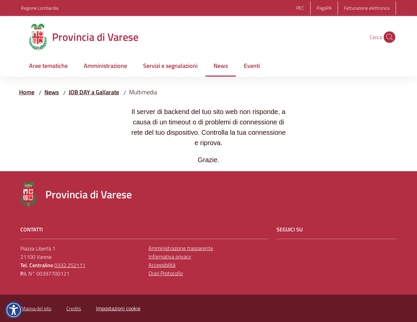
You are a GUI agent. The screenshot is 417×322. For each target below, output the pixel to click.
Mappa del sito (36, 308)
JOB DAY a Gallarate (94, 92)
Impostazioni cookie (118, 308)
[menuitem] (48, 66)
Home (26, 92)
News (51, 92)
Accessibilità (161, 265)
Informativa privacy (169, 256)
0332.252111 (69, 265)
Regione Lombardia (39, 7)
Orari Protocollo (165, 273)
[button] (388, 37)
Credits (73, 308)
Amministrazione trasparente (180, 248)
